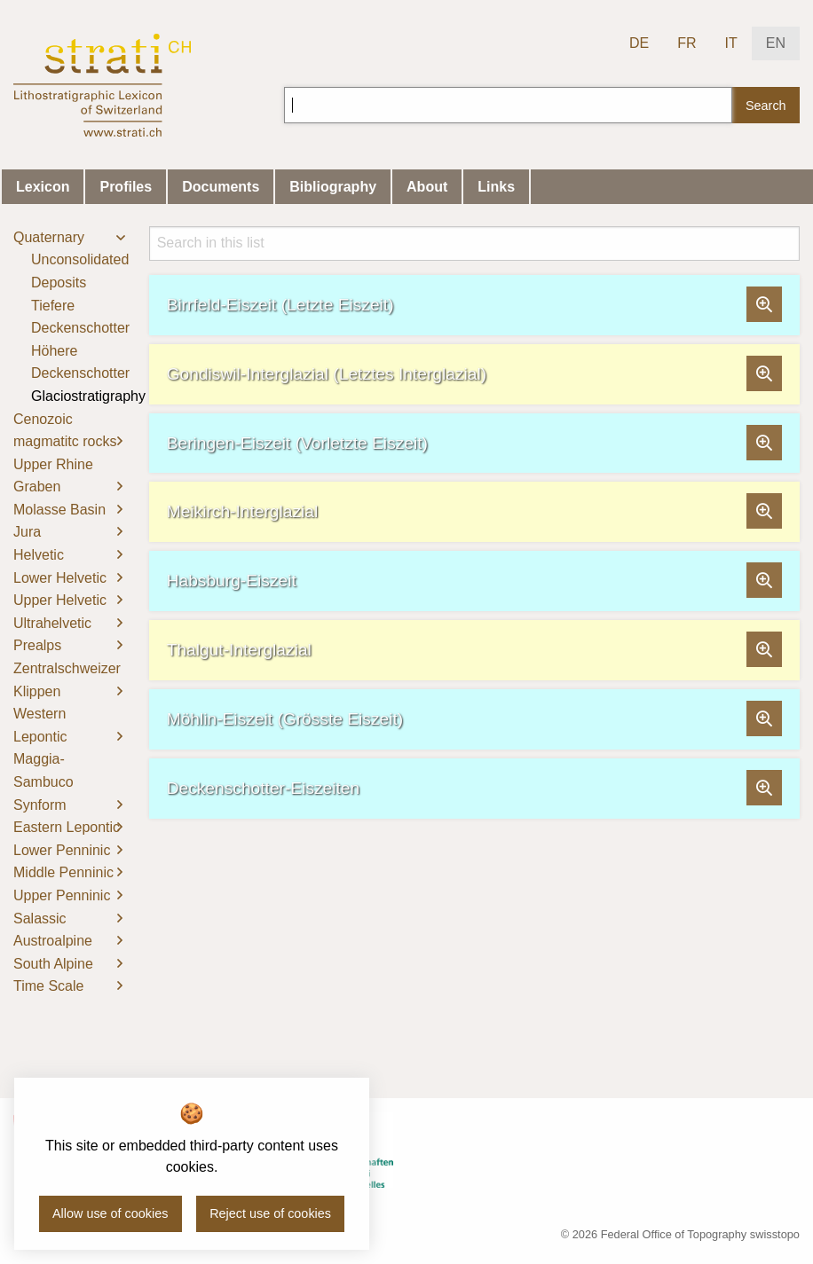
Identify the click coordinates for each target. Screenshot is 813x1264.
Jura (27, 531)
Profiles (125, 186)
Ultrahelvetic (52, 623)
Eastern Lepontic (66, 827)
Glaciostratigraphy (88, 396)
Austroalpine (52, 940)
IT (731, 43)
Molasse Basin (59, 509)
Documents (220, 186)
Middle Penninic (63, 872)
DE (639, 43)
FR (686, 43)
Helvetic (38, 554)
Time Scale (48, 985)
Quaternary (48, 237)
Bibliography (332, 186)
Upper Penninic (61, 895)
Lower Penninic (61, 850)
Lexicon (42, 186)
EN (775, 43)
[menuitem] (67, 317)
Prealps (37, 645)
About (426, 186)
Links (496, 186)
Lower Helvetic (60, 577)
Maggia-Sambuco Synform (43, 781)
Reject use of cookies (270, 1213)
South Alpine (53, 963)
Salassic (40, 918)
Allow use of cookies (110, 1213)
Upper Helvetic (60, 600)
